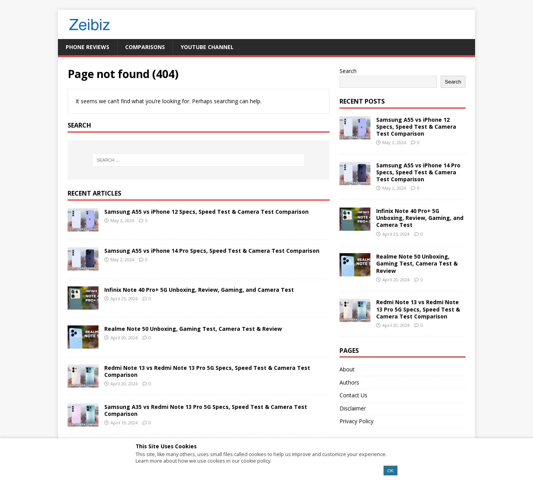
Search (347, 71)
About (347, 369)
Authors (349, 382)
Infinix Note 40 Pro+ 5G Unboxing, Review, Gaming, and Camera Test (199, 289)
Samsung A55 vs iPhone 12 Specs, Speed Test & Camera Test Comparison (206, 211)
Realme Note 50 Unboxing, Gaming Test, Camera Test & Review (193, 328)
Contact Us (353, 395)
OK (390, 470)
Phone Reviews (87, 47)
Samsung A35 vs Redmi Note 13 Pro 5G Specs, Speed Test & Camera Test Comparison (205, 410)
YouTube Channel (207, 47)
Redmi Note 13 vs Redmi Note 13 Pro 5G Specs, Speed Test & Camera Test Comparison (207, 371)
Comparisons (145, 47)
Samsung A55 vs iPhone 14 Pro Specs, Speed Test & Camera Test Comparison (211, 250)
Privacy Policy (356, 421)
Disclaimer (352, 408)
